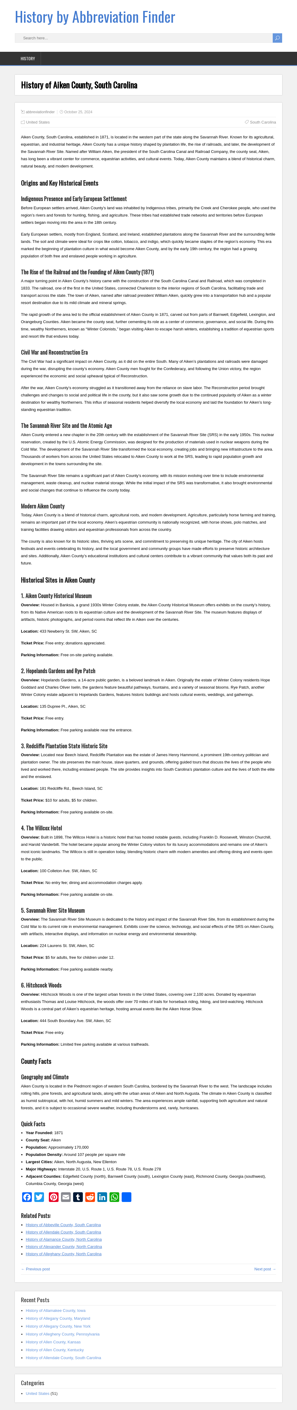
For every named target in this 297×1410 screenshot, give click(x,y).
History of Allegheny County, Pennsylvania (63, 1334)
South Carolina (263, 122)
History (28, 58)
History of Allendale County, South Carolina (63, 1357)
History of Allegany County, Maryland (58, 1318)
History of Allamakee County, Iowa (56, 1310)
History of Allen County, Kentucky (55, 1350)
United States (38, 122)
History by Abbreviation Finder (95, 16)
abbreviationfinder (40, 112)
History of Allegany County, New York (58, 1326)
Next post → (265, 1269)
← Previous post (35, 1269)
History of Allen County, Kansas (53, 1342)
